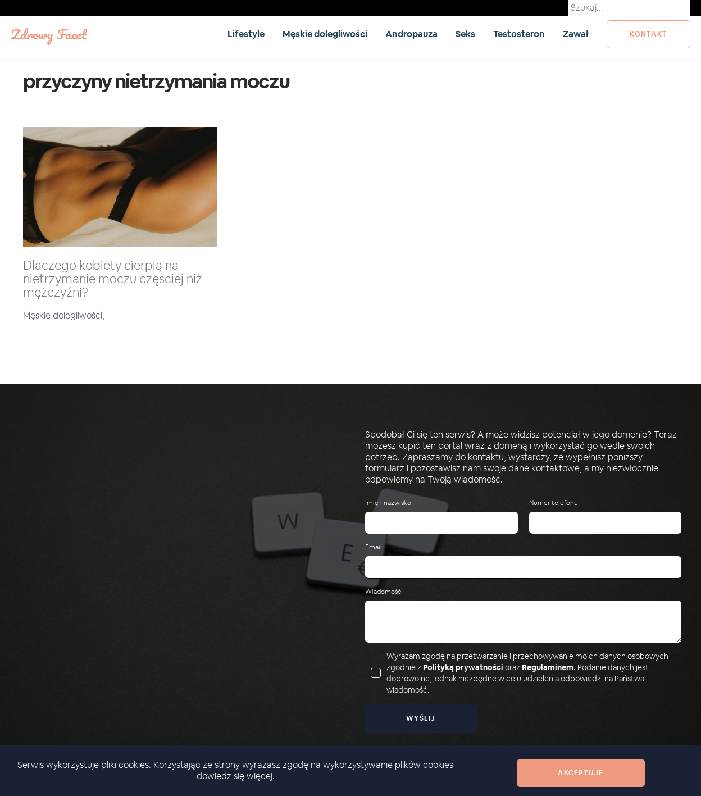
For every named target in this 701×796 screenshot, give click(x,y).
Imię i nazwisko (388, 503)
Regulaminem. (549, 667)
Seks (465, 34)
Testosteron (519, 34)
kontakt (648, 34)
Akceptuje (580, 772)
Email (373, 547)
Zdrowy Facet (49, 34)
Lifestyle (246, 34)
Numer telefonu (553, 503)
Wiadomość (383, 592)
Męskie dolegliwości (325, 34)
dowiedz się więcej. (236, 776)
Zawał (576, 34)
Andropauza (411, 34)
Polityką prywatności (463, 667)
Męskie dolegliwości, (63, 315)
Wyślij (421, 718)
